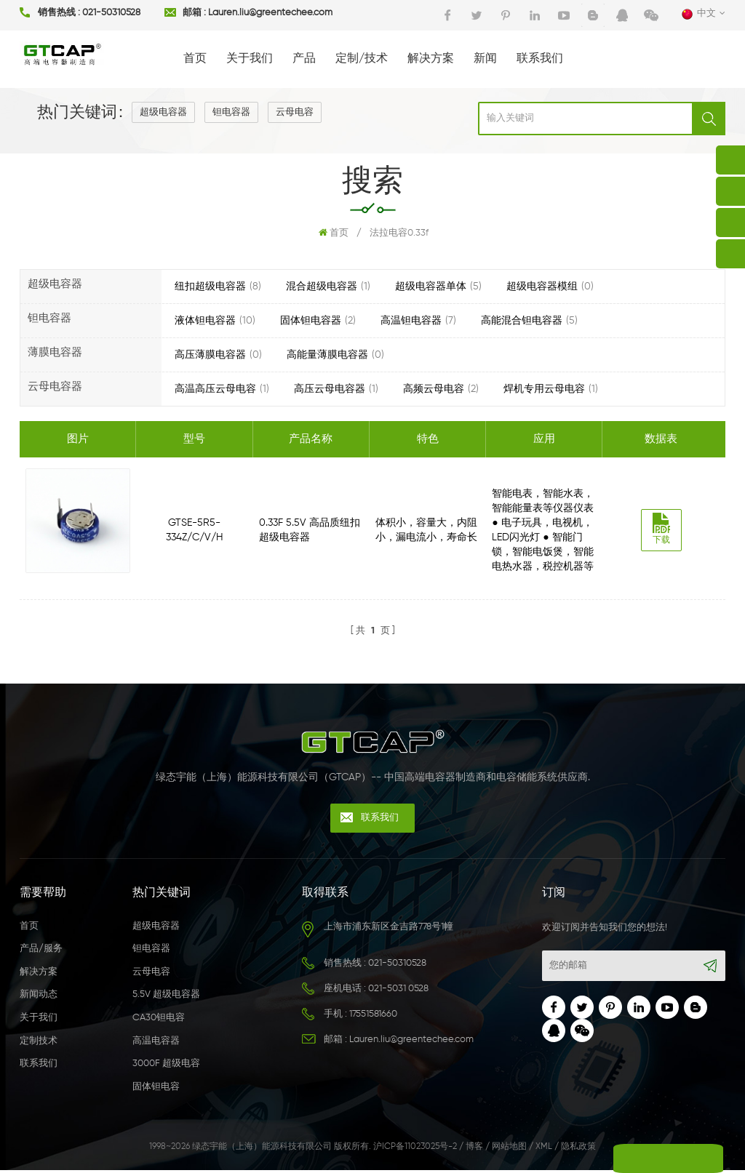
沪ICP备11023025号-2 (415, 1149)
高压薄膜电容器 (210, 355)
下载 (664, 529)
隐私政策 (578, 1149)
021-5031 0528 (398, 991)
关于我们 (249, 59)
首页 (195, 59)
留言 (613, 1158)
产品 (304, 59)
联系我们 (540, 59)
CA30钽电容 (158, 1020)
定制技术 (38, 1043)
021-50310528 (111, 13)
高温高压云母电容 (215, 389)
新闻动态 (38, 997)
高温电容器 (156, 1043)
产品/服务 (41, 951)
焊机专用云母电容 (544, 389)
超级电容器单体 (430, 286)
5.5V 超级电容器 (166, 997)
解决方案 (430, 59)
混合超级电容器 (321, 286)
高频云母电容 (433, 389)
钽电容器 (231, 112)
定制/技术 (361, 59)
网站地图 (509, 1149)
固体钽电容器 (310, 321)
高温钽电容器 (411, 321)
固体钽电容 (156, 1089)
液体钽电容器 (205, 321)
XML (543, 1149)
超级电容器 (163, 112)
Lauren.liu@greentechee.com (270, 13)
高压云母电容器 (329, 389)
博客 (474, 1149)
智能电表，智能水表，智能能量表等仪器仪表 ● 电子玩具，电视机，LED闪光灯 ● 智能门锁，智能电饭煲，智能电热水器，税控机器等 (545, 530)
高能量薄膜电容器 (327, 355)
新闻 (485, 59)
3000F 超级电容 (166, 1066)
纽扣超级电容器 (210, 286)
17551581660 (373, 1016)
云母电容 (295, 112)
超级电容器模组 (542, 286)
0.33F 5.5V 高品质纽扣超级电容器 (310, 530)
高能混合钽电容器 (521, 321)
